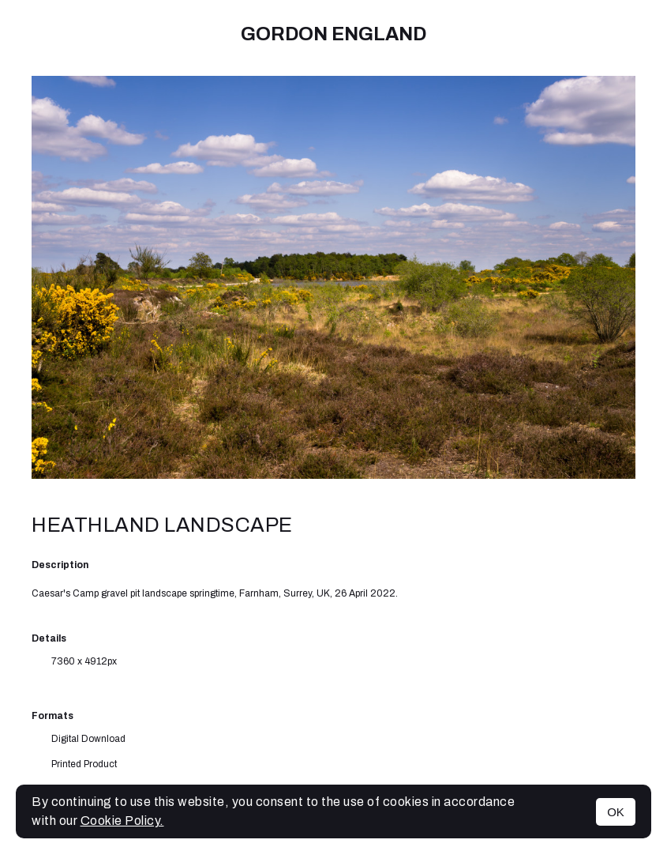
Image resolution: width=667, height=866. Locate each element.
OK (615, 812)
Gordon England (333, 34)
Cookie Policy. (122, 820)
